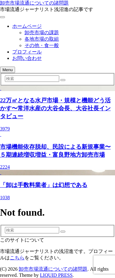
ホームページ (27, 26)
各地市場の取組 (42, 39)
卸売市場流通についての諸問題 (34, 2)
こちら (17, 257)
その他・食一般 (42, 45)
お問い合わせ (27, 58)
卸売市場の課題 (42, 32)
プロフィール (27, 51)
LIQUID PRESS (56, 275)
